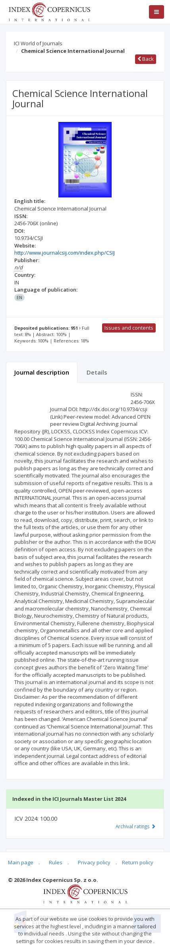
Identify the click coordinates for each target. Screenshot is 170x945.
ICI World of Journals (38, 43)
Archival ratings (136, 826)
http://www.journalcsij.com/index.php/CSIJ (64, 252)
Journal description (41, 372)
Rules (55, 862)
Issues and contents (128, 327)
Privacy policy (94, 862)
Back (145, 58)
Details (97, 372)
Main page (20, 862)
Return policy (137, 862)
